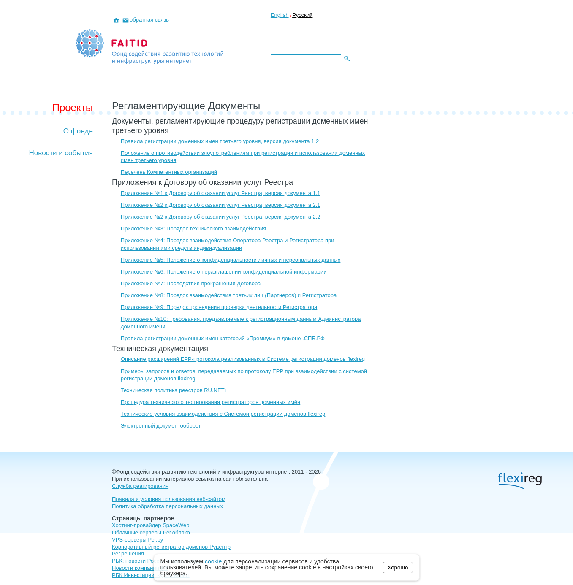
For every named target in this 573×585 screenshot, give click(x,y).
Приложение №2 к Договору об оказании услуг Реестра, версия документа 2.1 (220, 205)
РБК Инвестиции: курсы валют (151, 575)
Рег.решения (128, 553)
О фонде (78, 131)
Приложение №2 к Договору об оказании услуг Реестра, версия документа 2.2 (220, 217)
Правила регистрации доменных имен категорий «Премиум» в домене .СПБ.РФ (223, 338)
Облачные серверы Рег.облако (151, 532)
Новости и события (61, 153)
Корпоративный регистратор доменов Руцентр (171, 547)
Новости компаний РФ (140, 568)
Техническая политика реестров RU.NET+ (174, 390)
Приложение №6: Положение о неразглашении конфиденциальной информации (224, 271)
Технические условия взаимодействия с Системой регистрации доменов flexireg (223, 414)
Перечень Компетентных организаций (169, 172)
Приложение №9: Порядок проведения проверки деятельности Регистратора (219, 307)
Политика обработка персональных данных (167, 506)
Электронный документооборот (161, 425)
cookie (213, 561)
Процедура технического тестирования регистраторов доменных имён (210, 402)
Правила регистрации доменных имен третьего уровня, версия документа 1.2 (220, 141)
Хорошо (397, 567)
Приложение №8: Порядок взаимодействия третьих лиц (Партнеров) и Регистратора (229, 295)
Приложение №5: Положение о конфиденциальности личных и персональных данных (231, 260)
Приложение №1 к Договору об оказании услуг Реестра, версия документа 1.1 (220, 193)
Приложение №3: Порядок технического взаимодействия (193, 228)
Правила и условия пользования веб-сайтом (168, 499)
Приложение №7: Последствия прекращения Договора (191, 283)
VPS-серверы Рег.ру (137, 539)
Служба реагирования (140, 486)
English (280, 15)
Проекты (72, 107)
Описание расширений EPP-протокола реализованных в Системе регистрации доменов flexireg (243, 359)
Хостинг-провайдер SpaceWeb (151, 525)
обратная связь (149, 19)
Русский (302, 15)
